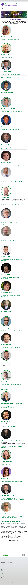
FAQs (2, 568)
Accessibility (3, 575)
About (2, 569)
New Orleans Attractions (6, 566)
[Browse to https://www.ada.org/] (5, 555)
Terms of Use (3, 577)
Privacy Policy (3, 576)
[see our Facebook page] (23, 555)
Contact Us (3, 570)
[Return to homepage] (14, 4)
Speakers (3, 544)
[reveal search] (25, 8)
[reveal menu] (2, 8)
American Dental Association (6, 562)
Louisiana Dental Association (6, 561)
